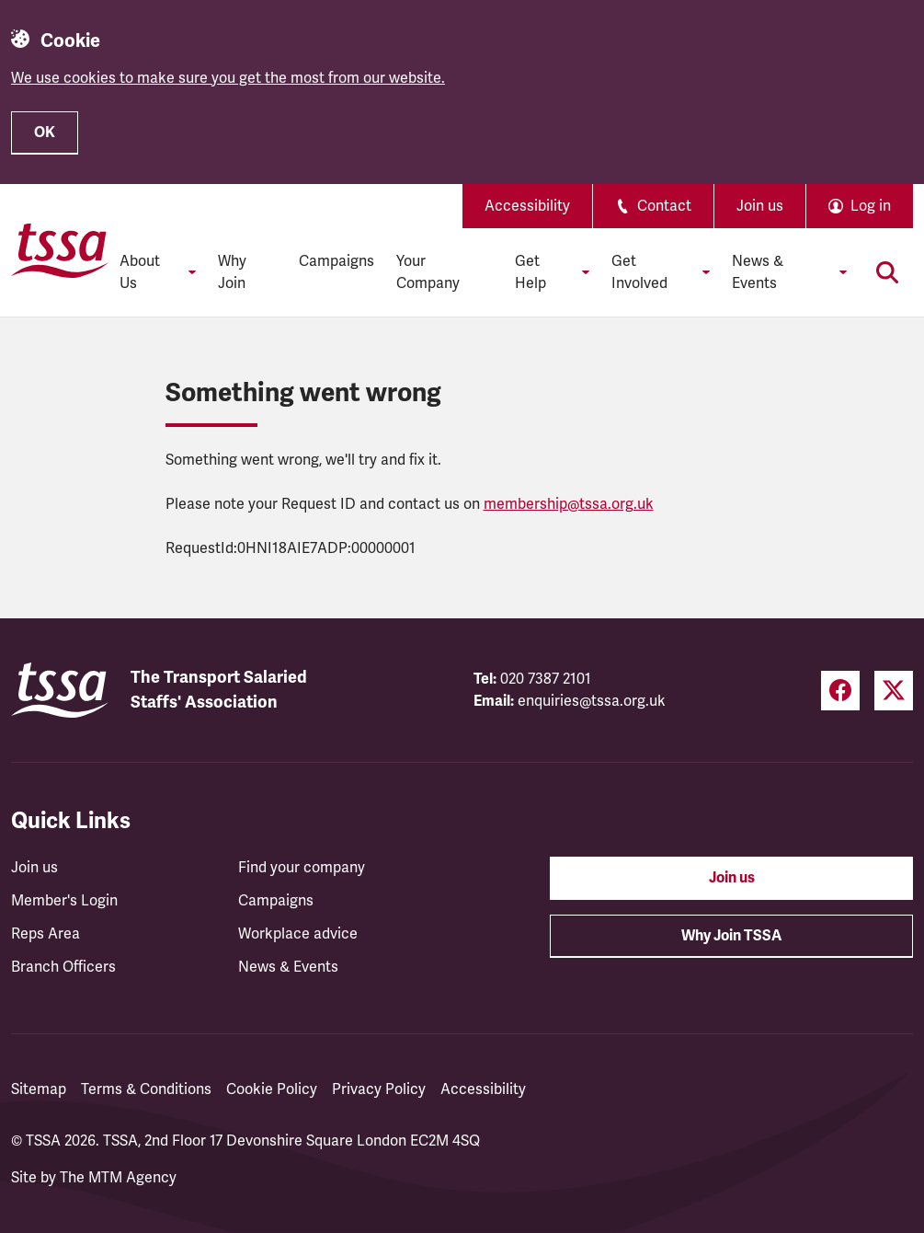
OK (44, 132)
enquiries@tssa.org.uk (592, 701)
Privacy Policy (379, 1089)
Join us (759, 206)
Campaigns (336, 261)
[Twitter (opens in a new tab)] (893, 690)
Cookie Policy (271, 1089)
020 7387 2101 (545, 679)
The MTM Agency (118, 1178)
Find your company (301, 867)
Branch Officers (63, 967)
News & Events (288, 967)
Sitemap (38, 1089)
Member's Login (64, 901)
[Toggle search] (887, 272)
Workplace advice (298, 934)
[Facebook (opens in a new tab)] (840, 690)
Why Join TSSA (731, 936)
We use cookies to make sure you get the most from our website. (228, 78)
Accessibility (527, 206)
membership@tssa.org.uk (569, 504)
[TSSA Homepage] (59, 250)
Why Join (232, 272)
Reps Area (45, 934)
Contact (653, 206)
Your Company (428, 272)
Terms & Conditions (146, 1089)
